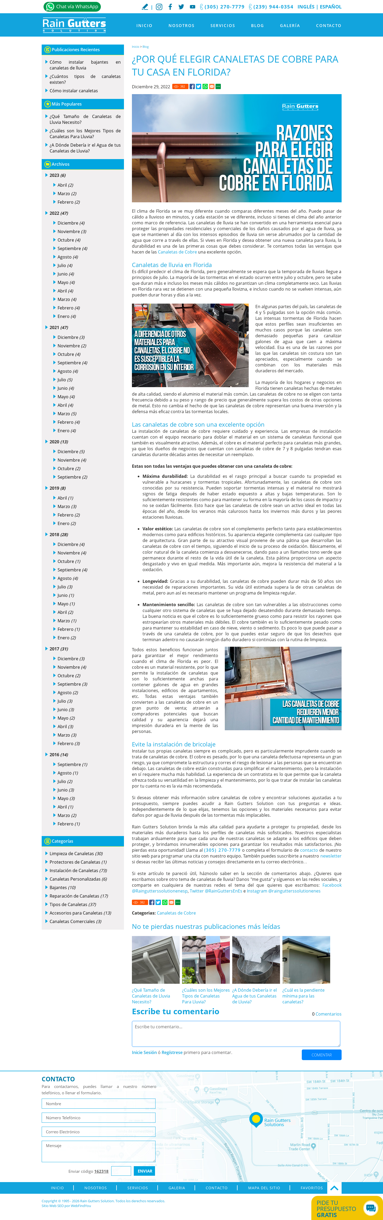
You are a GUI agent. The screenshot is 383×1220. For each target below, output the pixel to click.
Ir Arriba (334, 1188)
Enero (67, 316)
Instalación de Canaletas (78, 870)
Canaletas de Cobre (176, 913)
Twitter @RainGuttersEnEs (216, 891)
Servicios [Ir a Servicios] (222, 25)
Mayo (66, 282)
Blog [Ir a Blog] (257, 25)
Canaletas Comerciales (75, 921)
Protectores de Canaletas (78, 862)
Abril (65, 185)
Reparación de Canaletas (79, 896)
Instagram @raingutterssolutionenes (284, 891)
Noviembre (72, 231)
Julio (65, 265)
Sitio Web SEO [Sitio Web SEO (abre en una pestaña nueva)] (53, 1205)
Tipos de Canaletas (73, 904)
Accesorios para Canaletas (80, 913)
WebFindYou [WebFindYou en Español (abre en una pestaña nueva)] (81, 1205)
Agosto (68, 257)
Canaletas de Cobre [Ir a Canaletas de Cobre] (177, 252)
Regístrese (172, 1052)
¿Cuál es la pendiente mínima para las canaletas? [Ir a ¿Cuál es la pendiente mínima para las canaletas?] (303, 996)
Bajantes (62, 887)
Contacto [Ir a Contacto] (329, 25)
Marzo (67, 193)
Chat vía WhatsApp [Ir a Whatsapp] (77, 6)
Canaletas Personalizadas (78, 879)
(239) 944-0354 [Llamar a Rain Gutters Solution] (273, 6)
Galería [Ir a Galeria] (290, 25)
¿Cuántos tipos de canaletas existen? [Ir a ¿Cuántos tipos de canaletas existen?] (85, 79)
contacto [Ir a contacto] (309, 850)
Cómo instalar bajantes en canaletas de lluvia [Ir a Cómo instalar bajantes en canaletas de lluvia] (85, 65)
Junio (66, 274)
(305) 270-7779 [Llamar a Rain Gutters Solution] (225, 6)
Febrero (69, 202)
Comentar (322, 1054)
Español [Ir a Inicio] (331, 6)
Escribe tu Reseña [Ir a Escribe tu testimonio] (145, 6)
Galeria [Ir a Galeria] (177, 1187)
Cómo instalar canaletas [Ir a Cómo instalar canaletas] (74, 91)
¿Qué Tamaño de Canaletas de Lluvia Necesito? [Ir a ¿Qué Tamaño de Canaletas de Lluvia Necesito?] (151, 996)
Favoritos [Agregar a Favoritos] (312, 1187)
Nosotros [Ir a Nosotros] (182, 25)
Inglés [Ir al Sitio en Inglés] (306, 6)
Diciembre (71, 223)
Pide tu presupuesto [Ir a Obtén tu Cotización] (341, 1209)
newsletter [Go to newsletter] (331, 856)
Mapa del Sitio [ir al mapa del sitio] (264, 1187)
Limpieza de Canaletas (76, 853)
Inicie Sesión (144, 1052)
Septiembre (72, 248)
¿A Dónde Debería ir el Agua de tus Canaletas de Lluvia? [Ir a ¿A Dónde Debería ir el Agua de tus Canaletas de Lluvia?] (254, 996)
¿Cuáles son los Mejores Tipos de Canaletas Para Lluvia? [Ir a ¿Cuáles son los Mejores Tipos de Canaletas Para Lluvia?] (206, 996)
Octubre (69, 240)
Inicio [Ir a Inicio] (144, 25)
